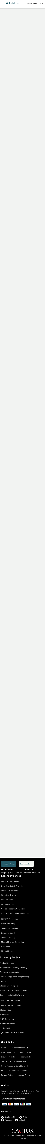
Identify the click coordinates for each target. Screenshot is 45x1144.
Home (3, 1047)
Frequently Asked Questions (12, 872)
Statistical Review (8, 895)
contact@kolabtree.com (31, 872)
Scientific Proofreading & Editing (13, 967)
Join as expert (32, 3)
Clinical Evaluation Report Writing (15, 913)
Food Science (7, 899)
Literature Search (8, 932)
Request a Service (9, 864)
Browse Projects (8, 1057)
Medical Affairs (6, 1014)
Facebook (7, 1120)
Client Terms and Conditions (13, 1066)
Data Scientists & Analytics (12, 886)
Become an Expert (26, 864)
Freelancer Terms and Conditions (15, 1070)
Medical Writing (7, 904)
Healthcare (5, 946)
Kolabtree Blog (20, 1061)
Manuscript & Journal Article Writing (15, 990)
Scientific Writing (8, 923)
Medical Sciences (7, 1023)
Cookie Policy (24, 1075)
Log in (41, 3)
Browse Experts (24, 1052)
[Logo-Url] (13, 3)
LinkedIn (20, 1120)
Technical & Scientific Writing (12, 995)
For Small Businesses (10, 881)
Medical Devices (7, 963)
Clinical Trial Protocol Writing (12, 1005)
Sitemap (4, 1061)
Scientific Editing (8, 937)
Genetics (3, 981)
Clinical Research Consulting (13, 908)
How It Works (6, 1052)
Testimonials (25, 1057)
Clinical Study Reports (9, 985)
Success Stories (18, 1047)
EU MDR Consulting (9, 919)
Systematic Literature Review (12, 1032)
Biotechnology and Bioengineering (14, 976)
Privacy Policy (7, 1075)
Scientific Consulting (9, 890)
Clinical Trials (5, 1010)
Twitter (24, 1117)
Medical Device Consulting (12, 942)
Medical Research (8, 951)
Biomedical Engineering (10, 1000)
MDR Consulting (7, 1019)
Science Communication (10, 972)
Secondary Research (9, 928)
